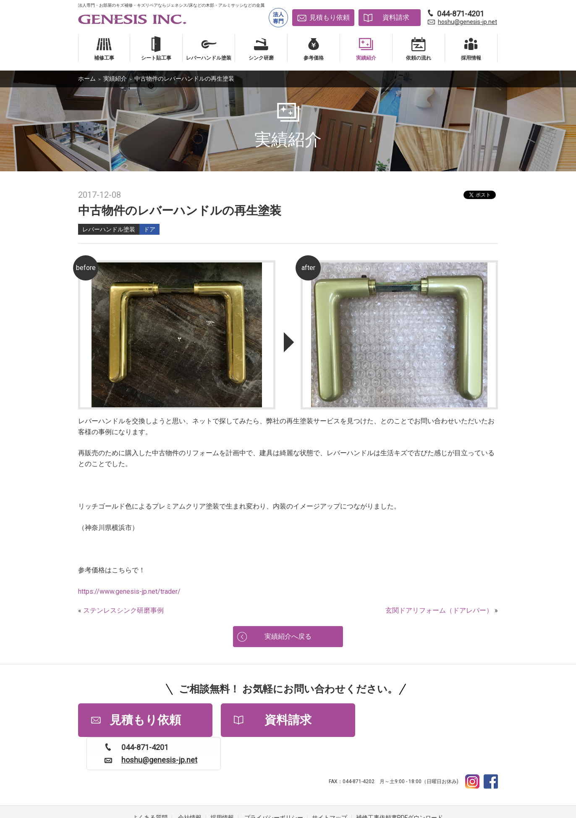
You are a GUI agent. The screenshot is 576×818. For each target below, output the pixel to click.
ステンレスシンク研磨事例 (123, 610)
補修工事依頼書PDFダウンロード (399, 784)
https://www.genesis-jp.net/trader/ (129, 591)
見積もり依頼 (329, 17)
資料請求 (395, 17)
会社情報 (190, 784)
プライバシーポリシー (273, 784)
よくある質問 (150, 784)
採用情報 (222, 784)
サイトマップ (329, 784)
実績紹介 (115, 78)
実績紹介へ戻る (288, 636)
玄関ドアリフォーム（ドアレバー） (439, 610)
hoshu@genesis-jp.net (467, 21)
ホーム (87, 78)
